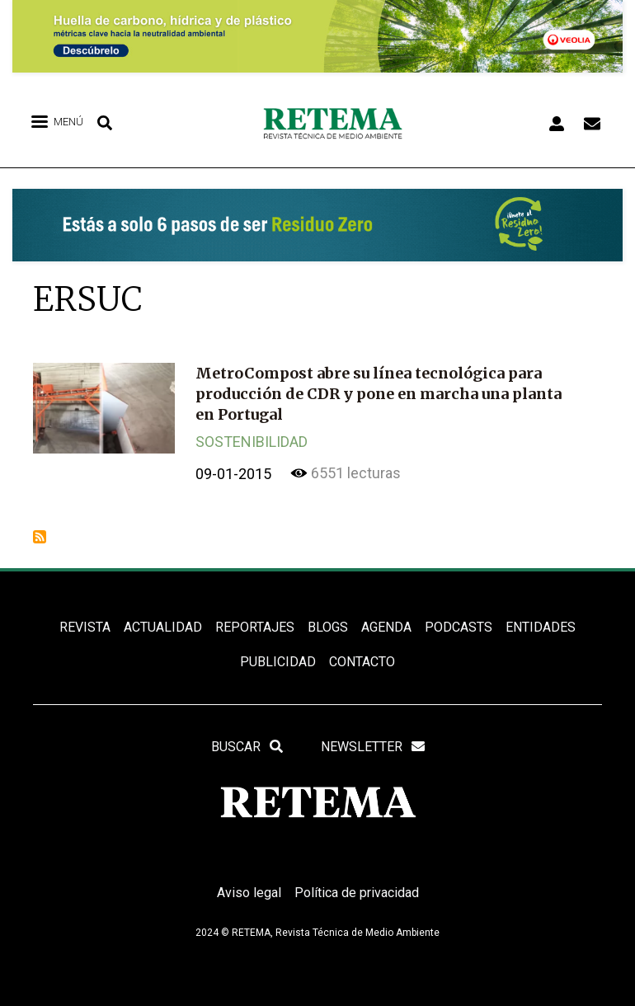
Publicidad (278, 662)
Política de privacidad (356, 892)
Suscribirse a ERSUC (39, 536)
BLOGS (328, 627)
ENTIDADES (541, 627)
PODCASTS (458, 627)
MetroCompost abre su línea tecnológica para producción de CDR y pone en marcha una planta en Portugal (378, 394)
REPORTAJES (254, 627)
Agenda (386, 627)
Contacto (362, 662)
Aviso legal (249, 892)
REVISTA (85, 627)
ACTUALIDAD (163, 627)
